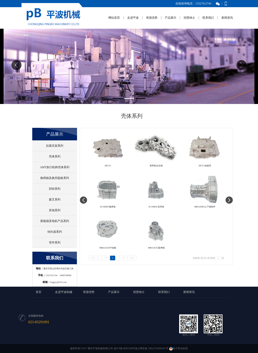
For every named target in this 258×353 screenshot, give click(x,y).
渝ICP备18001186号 (124, 348)
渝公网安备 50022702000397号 (151, 348)
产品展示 (170, 17)
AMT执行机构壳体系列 (54, 167)
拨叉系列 (54, 199)
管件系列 (54, 242)
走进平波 (133, 17)
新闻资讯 (227, 17)
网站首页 (114, 17)
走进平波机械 (63, 291)
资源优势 (151, 17)
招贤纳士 (189, 17)
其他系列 (54, 210)
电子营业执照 (178, 348)
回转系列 (54, 188)
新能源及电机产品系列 (54, 220)
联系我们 (208, 17)
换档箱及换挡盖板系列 (54, 177)
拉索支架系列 (54, 145)
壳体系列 (54, 156)
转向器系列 (54, 231)
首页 (38, 291)
